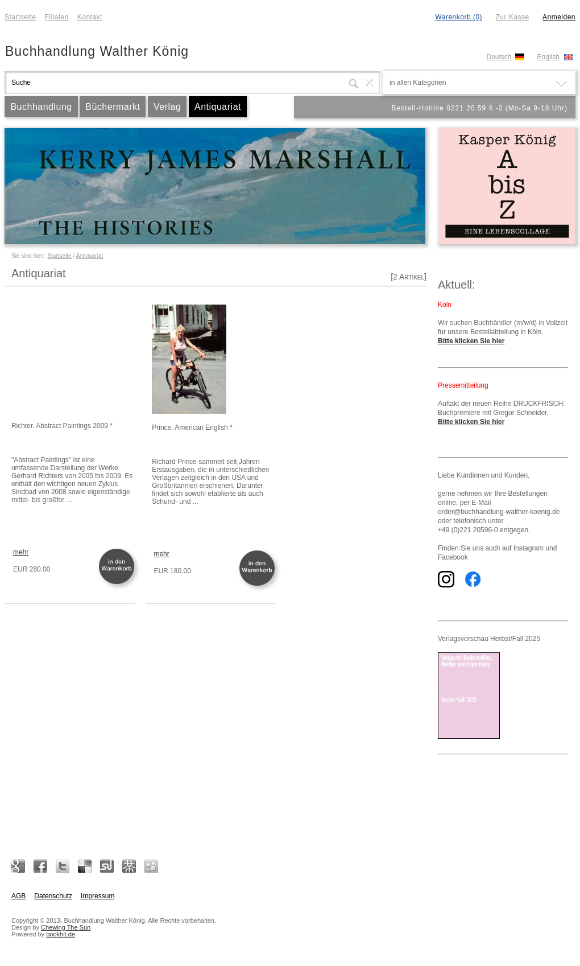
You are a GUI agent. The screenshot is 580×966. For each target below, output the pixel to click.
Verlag (167, 107)
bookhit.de (60, 934)
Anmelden (558, 17)
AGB (18, 896)
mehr (20, 552)
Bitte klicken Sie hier (471, 341)
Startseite (20, 17)
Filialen (57, 17)
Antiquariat (217, 107)
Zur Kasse (512, 17)
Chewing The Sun (65, 927)
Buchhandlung (41, 107)
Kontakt (89, 17)
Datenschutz (53, 896)
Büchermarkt (112, 107)
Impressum (97, 896)
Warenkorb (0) (458, 17)
